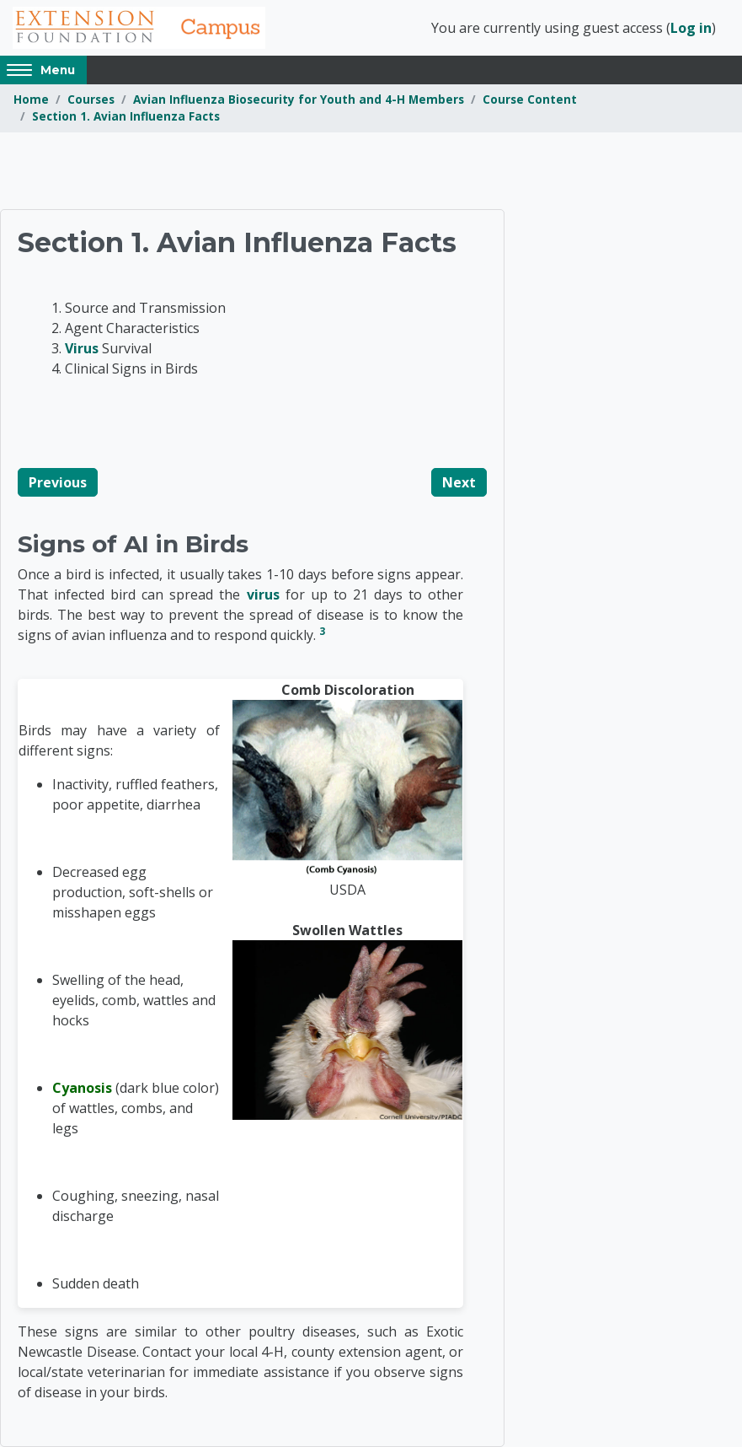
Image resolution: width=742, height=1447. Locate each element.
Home (31, 99)
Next (459, 482)
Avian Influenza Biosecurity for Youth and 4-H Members (298, 99)
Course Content (530, 99)
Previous (58, 482)
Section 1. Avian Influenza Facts (126, 116)
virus (263, 594)
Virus (82, 348)
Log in (691, 28)
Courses (91, 99)
